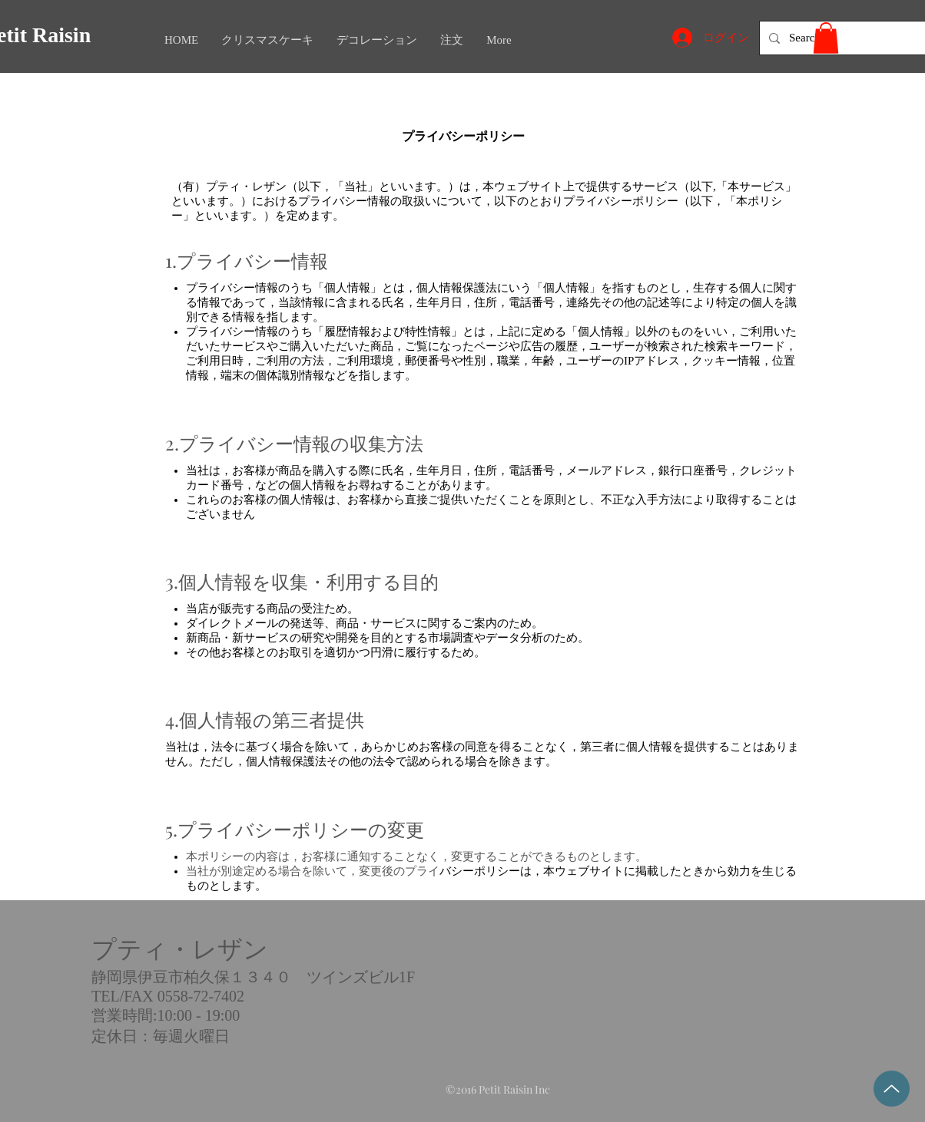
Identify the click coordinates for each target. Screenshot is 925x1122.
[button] (826, 38)
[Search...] (843, 37)
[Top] (892, 1089)
